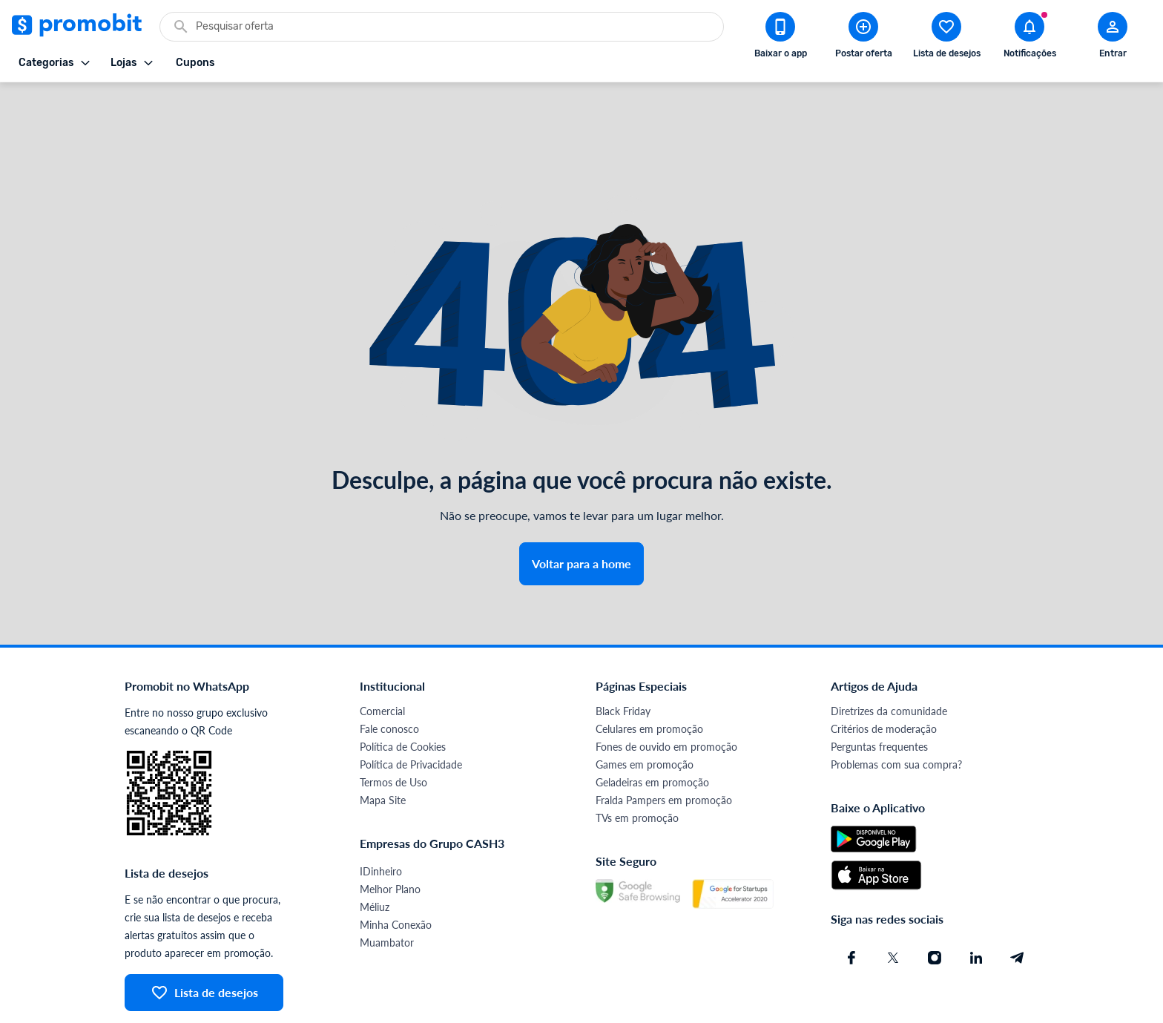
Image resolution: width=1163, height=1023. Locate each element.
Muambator (387, 889)
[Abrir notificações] (1029, 38)
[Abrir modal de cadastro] (1112, 38)
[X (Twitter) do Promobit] (893, 904)
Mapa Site (383, 746)
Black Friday (623, 657)
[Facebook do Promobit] (851, 904)
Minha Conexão (396, 871)
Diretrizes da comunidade (889, 657)
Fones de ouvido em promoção (666, 693)
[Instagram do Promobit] (934, 904)
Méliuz (374, 853)
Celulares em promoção (649, 675)
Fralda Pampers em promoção (664, 746)
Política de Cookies (403, 693)
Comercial (382, 657)
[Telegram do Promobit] (1017, 904)
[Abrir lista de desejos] (946, 38)
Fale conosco (389, 675)
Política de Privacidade (411, 711)
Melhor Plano (390, 835)
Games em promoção (644, 711)
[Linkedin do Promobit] (976, 904)
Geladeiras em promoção (652, 729)
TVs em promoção (637, 764)
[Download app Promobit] (780, 38)
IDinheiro (381, 818)
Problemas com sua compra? (896, 711)
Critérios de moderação (884, 675)
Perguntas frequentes (879, 693)
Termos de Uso (393, 729)
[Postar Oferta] (863, 38)
